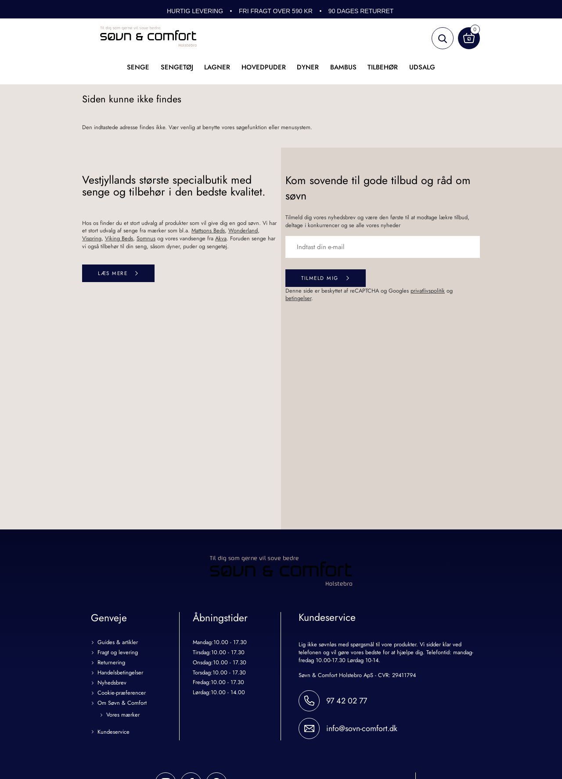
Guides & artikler (117, 642)
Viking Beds (119, 238)
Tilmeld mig (320, 278)
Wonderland (243, 230)
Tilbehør (382, 67)
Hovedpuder (263, 67)
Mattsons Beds (208, 230)
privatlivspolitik (428, 290)
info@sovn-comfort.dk (361, 728)
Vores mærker (123, 715)
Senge (138, 67)
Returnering (111, 662)
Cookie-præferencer (121, 693)
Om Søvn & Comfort (122, 703)
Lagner (217, 67)
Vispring (91, 238)
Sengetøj (177, 67)
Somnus (146, 238)
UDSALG (422, 67)
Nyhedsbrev (111, 683)
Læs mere (112, 273)
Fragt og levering (117, 652)
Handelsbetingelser (120, 673)
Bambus (343, 67)
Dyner (308, 67)
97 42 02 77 (346, 701)
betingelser (298, 298)
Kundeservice (113, 732)
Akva (221, 238)
